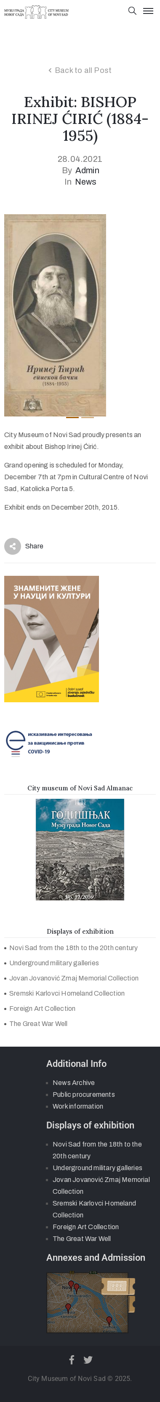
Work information (78, 1106)
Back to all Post (83, 70)
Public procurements (84, 1094)
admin (87, 170)
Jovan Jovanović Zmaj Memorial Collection (74, 978)
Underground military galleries (54, 963)
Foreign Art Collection (42, 1008)
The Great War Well (38, 1023)
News (86, 181)
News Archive (74, 1082)
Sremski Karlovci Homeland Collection (67, 993)
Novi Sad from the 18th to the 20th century (73, 947)
